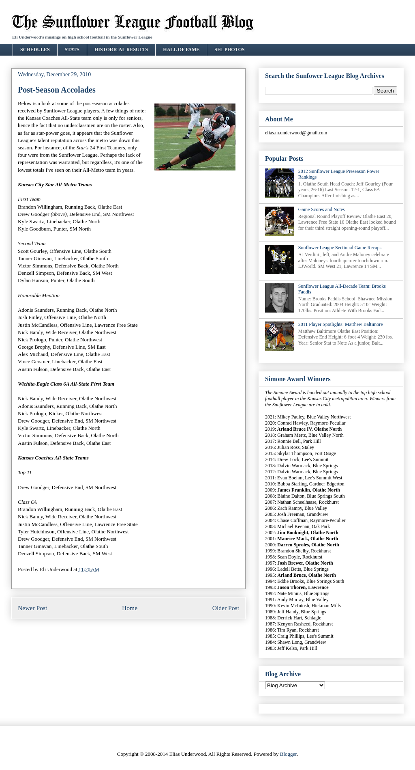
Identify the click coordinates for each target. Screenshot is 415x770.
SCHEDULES (35, 49)
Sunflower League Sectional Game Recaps (339, 247)
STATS (72, 49)
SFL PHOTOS (229, 49)
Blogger (288, 754)
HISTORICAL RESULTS (121, 49)
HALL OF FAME (181, 49)
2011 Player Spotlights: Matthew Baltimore (340, 324)
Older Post (225, 607)
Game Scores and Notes (321, 209)
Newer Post (32, 607)
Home (129, 607)
